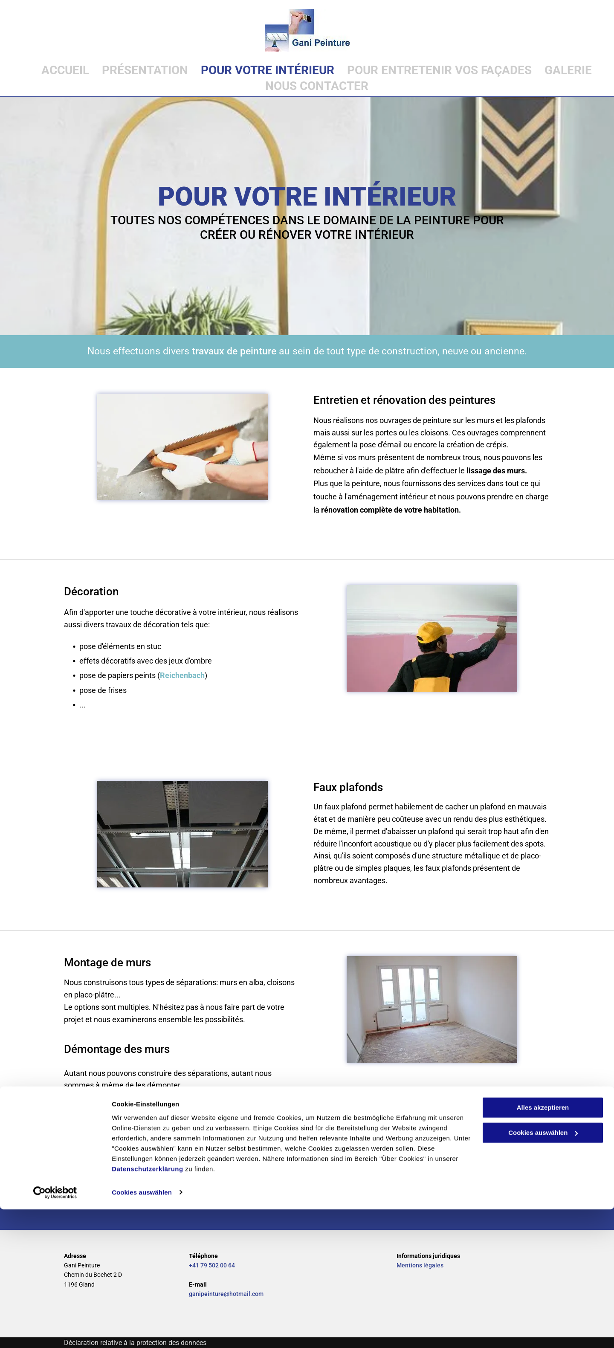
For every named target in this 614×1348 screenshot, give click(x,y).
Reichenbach (182, 675)
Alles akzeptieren (543, 1246)
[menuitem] (59, 70)
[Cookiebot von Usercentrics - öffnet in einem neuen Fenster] (55, 1331)
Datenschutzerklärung (147, 1307)
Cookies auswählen (142, 1331)
